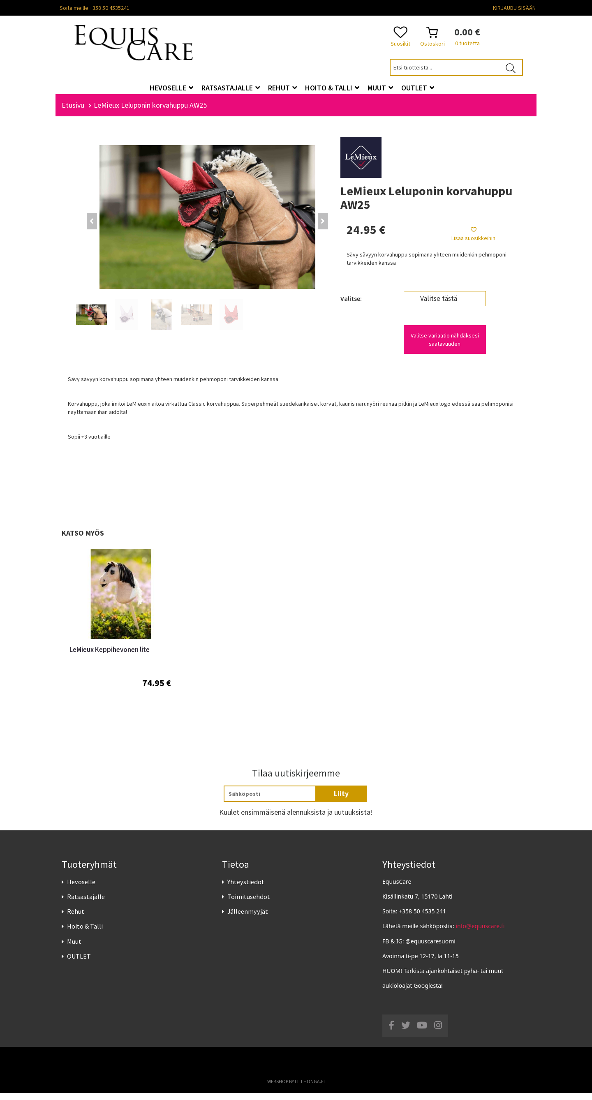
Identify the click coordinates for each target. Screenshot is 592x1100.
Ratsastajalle (86, 903)
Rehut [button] (282, 87)
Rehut (75, 919)
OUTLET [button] (417, 87)
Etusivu (73, 112)
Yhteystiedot (245, 889)
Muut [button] (380, 87)
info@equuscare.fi (480, 933)
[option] (120, 644)
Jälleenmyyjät (247, 919)
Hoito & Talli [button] (332, 87)
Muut (74, 948)
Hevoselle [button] (171, 87)
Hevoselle (81, 889)
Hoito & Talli (85, 933)
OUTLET (79, 963)
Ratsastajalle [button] (230, 87)
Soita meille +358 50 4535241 (95, 8)
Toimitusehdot (248, 903)
